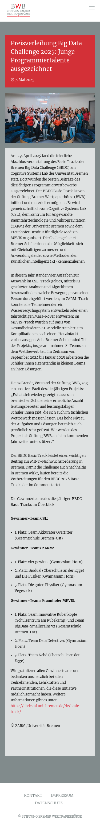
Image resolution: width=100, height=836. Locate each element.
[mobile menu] (91, 8)
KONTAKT (33, 795)
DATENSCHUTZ (49, 803)
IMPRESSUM (62, 795)
